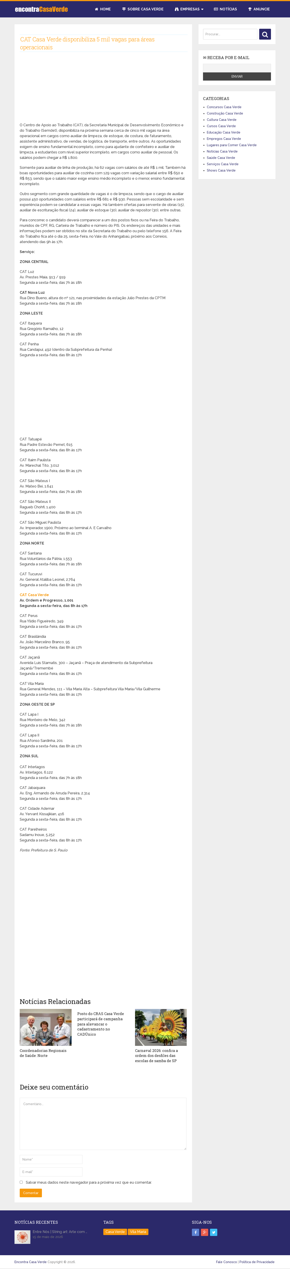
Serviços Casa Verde (223, 164)
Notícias (225, 9)
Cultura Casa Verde (222, 120)
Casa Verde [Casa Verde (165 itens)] (115, 1231)
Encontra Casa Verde (30, 1261)
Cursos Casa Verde (221, 126)
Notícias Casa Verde (222, 151)
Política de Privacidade (257, 1261)
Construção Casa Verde (225, 113)
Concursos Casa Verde (224, 107)
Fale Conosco (226, 1261)
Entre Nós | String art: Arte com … (60, 1231)
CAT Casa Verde (34, 595)
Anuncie (259, 9)
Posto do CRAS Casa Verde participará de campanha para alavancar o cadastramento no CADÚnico (100, 1023)
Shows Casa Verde (221, 170)
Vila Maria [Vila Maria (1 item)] (138, 1231)
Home (103, 9)
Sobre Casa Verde (143, 9)
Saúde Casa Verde (221, 158)
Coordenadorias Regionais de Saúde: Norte (43, 1053)
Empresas (187, 9)
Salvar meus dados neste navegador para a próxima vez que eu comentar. (89, 1182)
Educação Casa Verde (223, 132)
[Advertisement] (103, 90)
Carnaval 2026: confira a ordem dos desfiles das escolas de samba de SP (156, 1055)
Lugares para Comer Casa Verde (232, 145)
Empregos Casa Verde (224, 139)
